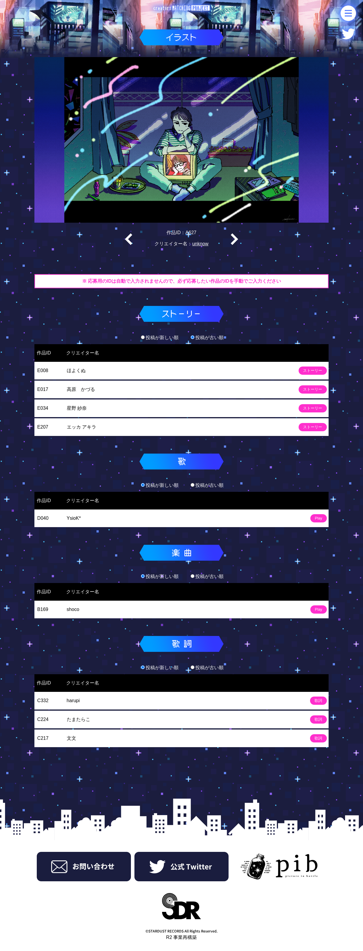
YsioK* (74, 518)
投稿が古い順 (207, 337)
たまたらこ (78, 719)
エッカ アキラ (81, 426)
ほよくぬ (76, 370)
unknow (200, 243)
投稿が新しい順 (160, 337)
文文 (71, 738)
